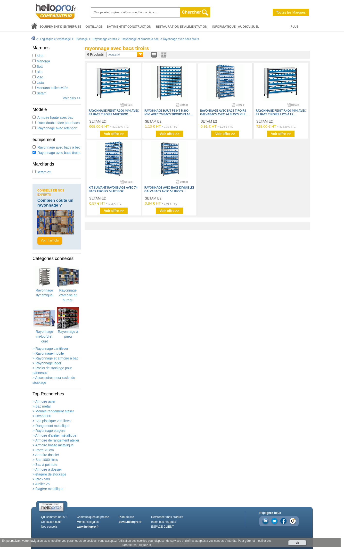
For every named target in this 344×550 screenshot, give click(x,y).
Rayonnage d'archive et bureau (68, 284)
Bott (38, 66)
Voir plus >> (72, 98)
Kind (38, 56)
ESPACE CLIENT (162, 526)
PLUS (294, 26)
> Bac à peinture (45, 465)
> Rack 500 (41, 479)
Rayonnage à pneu (68, 322)
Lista (38, 82)
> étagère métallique (48, 489)
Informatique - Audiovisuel (235, 26)
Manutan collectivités (50, 88)
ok (297, 542)
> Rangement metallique (51, 426)
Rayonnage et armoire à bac (140, 39)
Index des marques (163, 522)
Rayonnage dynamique (44, 281)
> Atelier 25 (41, 484)
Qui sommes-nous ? (54, 517)
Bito (37, 72)
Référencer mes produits (167, 517)
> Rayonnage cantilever (50, 348)
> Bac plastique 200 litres (52, 421)
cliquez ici (145, 545)
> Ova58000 (42, 416)
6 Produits (95, 54)
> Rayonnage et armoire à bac (55, 358)
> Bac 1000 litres (45, 460)
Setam (39, 93)
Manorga (41, 61)
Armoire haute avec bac (53, 117)
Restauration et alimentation (181, 26)
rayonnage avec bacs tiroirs (181, 39)
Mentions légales (87, 522)
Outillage (93, 26)
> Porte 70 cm (43, 450)
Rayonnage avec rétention (55, 128)
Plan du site (126, 517)
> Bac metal (41, 406)
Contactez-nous (51, 522)
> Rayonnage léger (47, 363)
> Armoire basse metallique (53, 445)
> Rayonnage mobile (48, 353)
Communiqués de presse (93, 517)
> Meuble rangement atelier (53, 411)
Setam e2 (42, 172)
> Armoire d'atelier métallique (54, 435)
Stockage (81, 39)
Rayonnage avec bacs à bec (56, 147)
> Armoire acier (44, 401)
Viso (38, 77)
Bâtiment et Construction (129, 26)
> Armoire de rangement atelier (56, 440)
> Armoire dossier (46, 455)
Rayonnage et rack (104, 39)
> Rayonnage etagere (49, 431)
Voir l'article (50, 240)
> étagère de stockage (49, 474)
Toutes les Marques (290, 12)
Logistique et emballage (55, 39)
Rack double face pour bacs (56, 123)
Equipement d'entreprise (60, 26)
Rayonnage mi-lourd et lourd (44, 325)
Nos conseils (49, 526)
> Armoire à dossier (47, 469)
